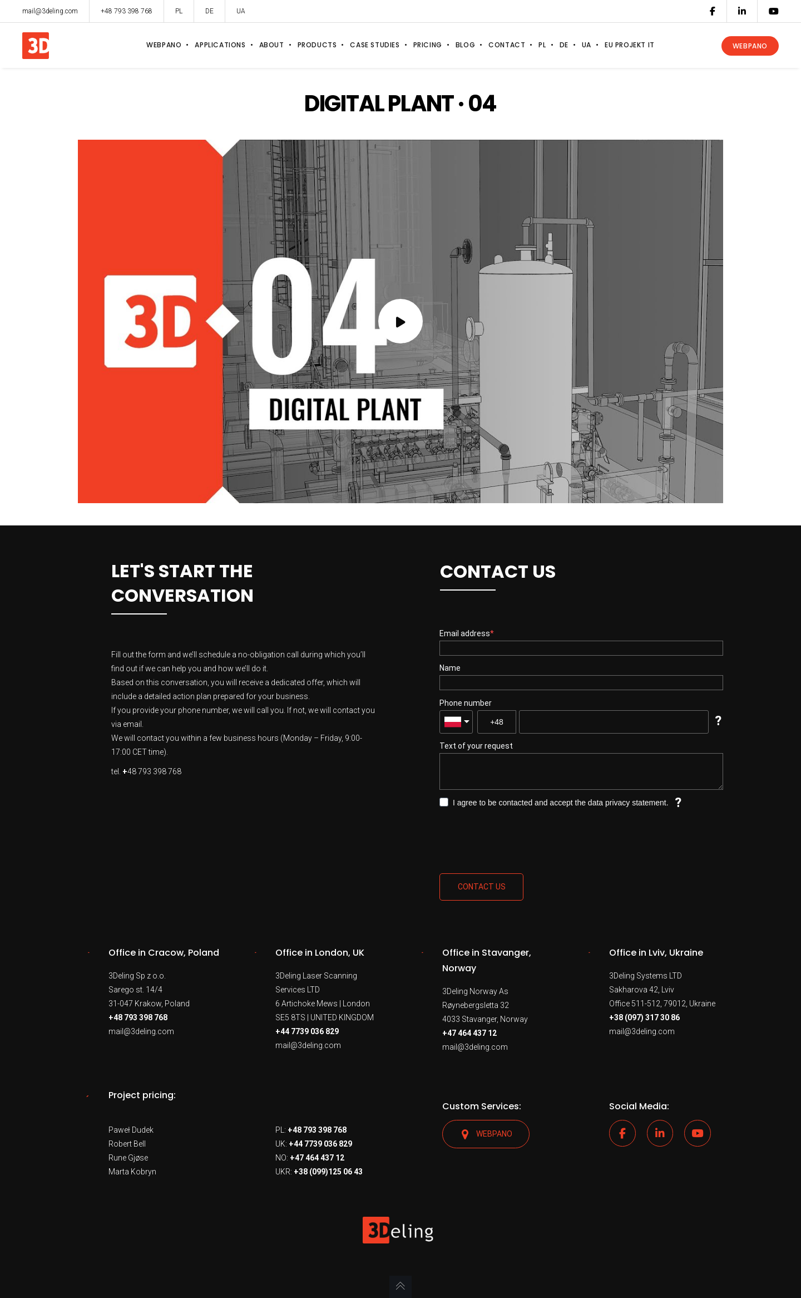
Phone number (465, 703)
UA (240, 11)
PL (178, 11)
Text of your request (476, 745)
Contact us (482, 886)
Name (450, 667)
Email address (464, 633)
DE (209, 11)
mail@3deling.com (141, 1031)
